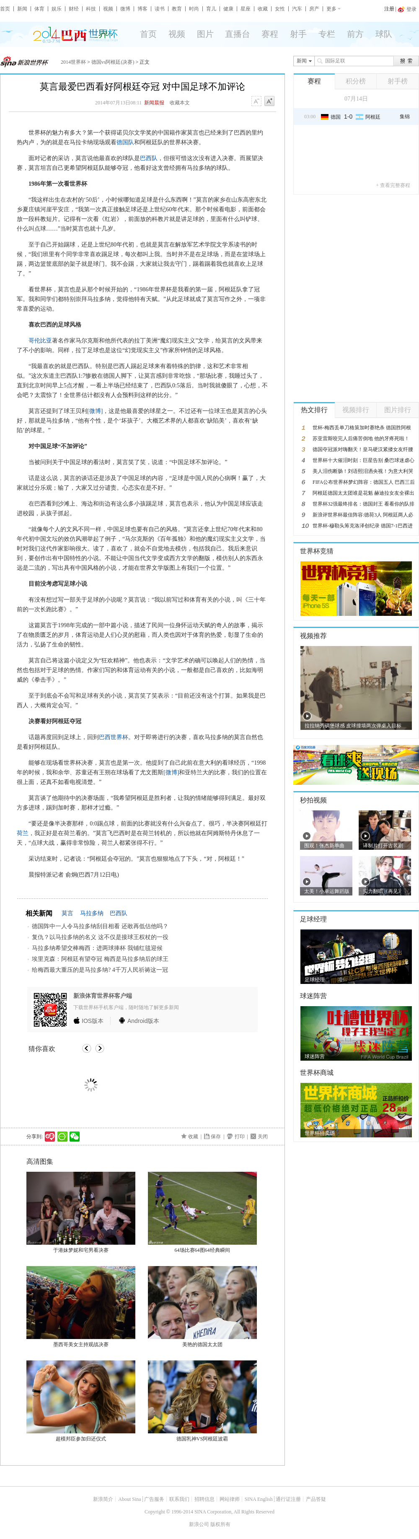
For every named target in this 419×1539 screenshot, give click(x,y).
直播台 (237, 34)
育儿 (211, 9)
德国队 (125, 142)
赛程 (269, 34)
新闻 (22, 9)
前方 (355, 34)
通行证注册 (288, 1499)
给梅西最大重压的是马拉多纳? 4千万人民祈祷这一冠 (100, 970)
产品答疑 (316, 1499)
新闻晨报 (154, 103)
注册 (389, 9)
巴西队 (149, 158)
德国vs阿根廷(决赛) (112, 62)
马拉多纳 (91, 913)
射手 (298, 34)
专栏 (326, 34)
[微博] (95, 411)
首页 (5, 9)
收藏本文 (180, 103)
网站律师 (230, 1499)
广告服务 (154, 1499)
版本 (92, 1020)
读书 (160, 9)
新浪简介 (103, 1499)
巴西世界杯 (113, 737)
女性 (280, 9)
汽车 (297, 9)
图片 (205, 34)
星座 (246, 9)
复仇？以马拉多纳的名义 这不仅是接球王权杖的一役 (100, 937)
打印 (240, 1136)
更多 (331, 9)
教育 (177, 9)
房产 (314, 9)
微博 (125, 9)
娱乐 (57, 9)
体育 (39, 9)
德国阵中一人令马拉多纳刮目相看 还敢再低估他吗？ (100, 926)
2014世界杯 (73, 62)
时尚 (194, 9)
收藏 (263, 9)
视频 (108, 9)
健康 (228, 9)
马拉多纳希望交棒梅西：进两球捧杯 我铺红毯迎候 (97, 948)
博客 (142, 9)
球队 (383, 34)
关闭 (263, 1136)
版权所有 (220, 1524)
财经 (74, 9)
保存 (216, 1136)
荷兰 (22, 833)
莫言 (67, 913)
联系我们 (179, 1499)
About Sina (129, 1499)
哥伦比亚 (40, 340)
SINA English (259, 1499)
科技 (91, 9)
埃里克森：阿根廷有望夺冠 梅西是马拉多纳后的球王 (100, 959)
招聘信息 (204, 1499)
